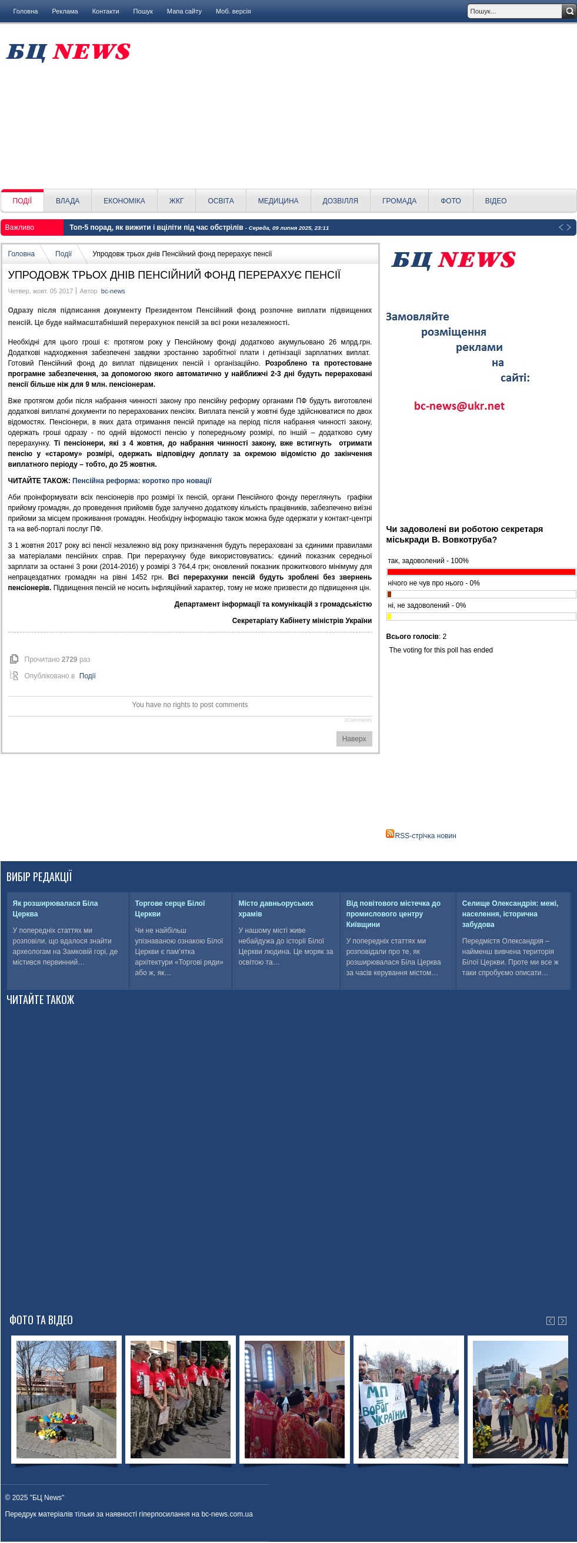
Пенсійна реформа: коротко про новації (141, 481)
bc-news (113, 290)
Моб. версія (233, 11)
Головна (26, 11)
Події (63, 254)
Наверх (354, 739)
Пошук (143, 11)
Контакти (105, 11)
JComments (357, 720)
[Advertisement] (358, 106)
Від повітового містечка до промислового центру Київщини (393, 914)
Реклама (65, 11)
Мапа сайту (184, 11)
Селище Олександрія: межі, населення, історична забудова (510, 914)
